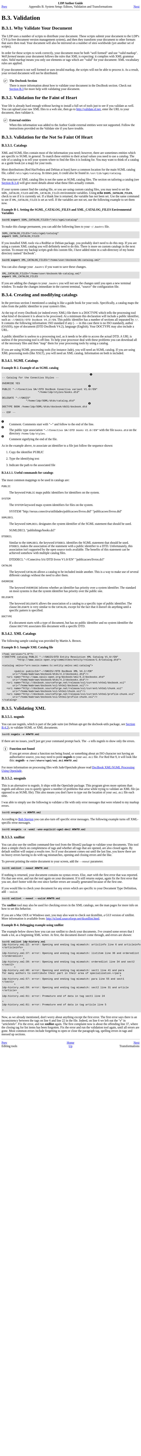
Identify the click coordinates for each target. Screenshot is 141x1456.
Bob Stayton (26, 846)
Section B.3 (16, 89)
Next (136, 6)
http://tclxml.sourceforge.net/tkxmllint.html (72, 947)
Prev (4, 6)
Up (71, 1089)
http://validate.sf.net (88, 109)
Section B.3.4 (10, 183)
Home (70, 1085)
